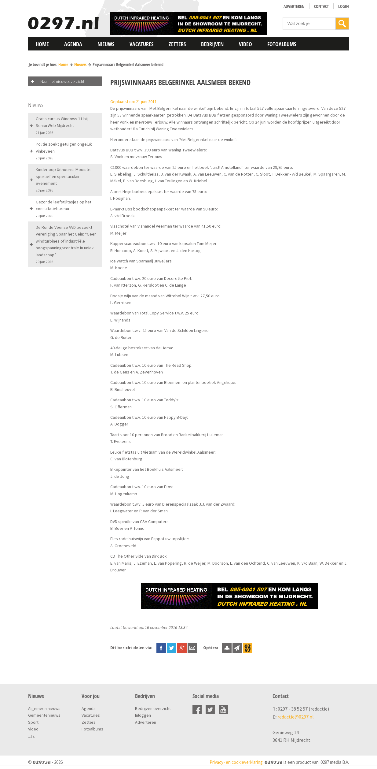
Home (42, 44)
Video (245, 44)
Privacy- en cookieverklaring (236, 762)
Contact (321, 6)
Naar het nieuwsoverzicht (62, 81)
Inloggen (143, 715)
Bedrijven (212, 44)
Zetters (177, 44)
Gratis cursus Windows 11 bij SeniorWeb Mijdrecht (62, 125)
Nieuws (105, 44)
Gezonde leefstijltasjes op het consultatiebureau (63, 208)
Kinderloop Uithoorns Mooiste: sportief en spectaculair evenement (63, 179)
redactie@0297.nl (295, 717)
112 (31, 736)
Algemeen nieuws (44, 708)
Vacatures (141, 44)
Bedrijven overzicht (153, 708)
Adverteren (294, 6)
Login (343, 6)
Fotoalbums (281, 44)
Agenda (73, 44)
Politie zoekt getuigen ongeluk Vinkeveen (64, 150)
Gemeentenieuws (44, 715)
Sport (33, 722)
